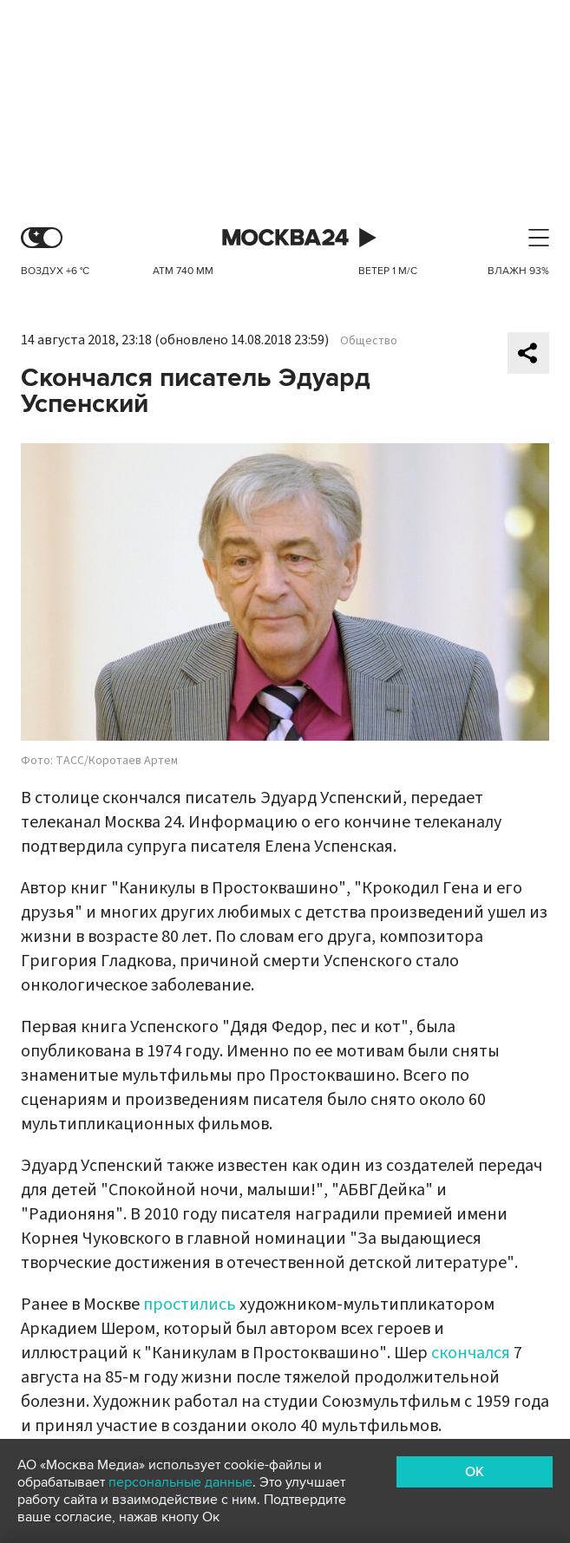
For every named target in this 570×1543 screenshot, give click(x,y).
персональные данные (180, 1482)
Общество (368, 341)
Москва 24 (285, 238)
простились (189, 1304)
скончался (470, 1353)
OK (474, 1472)
